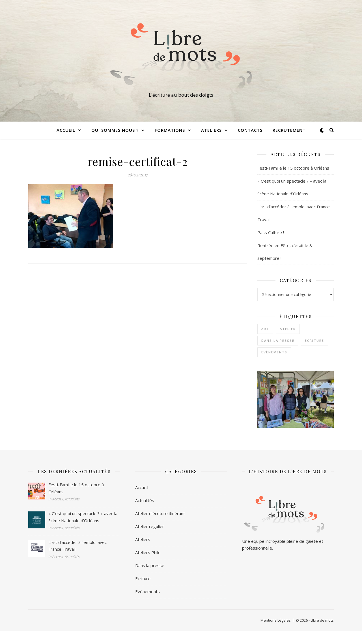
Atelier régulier (149, 526)
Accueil (66, 130)
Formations (170, 130)
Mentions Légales (275, 620)
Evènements (147, 591)
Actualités (144, 500)
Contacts (250, 130)
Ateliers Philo (148, 552)
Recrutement (289, 130)
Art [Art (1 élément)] (265, 329)
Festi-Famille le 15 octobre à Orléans (293, 168)
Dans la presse (149, 565)
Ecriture (142, 578)
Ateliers (211, 130)
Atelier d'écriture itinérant (160, 513)
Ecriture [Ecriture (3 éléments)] (314, 340)
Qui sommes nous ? (115, 130)
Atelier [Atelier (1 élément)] (288, 329)
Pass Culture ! (270, 232)
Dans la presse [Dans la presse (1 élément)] (277, 340)
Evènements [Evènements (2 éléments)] (274, 352)
